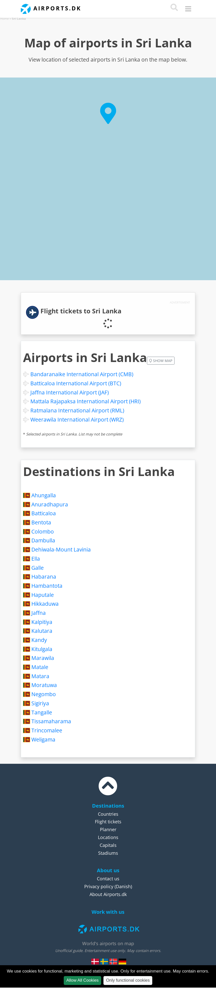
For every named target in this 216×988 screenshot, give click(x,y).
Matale (39, 667)
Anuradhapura (49, 504)
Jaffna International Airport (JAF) (69, 392)
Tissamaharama (51, 721)
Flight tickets (108, 822)
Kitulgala (41, 649)
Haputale (42, 594)
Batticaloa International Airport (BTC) (75, 383)
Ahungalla (43, 495)
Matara (40, 676)
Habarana (43, 576)
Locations (108, 837)
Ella (35, 558)
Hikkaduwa (45, 603)
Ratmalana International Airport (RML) (77, 410)
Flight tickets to (80, 311)
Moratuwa (44, 685)
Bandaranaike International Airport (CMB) (81, 374)
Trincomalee (46, 730)
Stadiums (108, 853)
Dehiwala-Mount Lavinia (61, 549)
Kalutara (41, 630)
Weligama (43, 739)
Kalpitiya (41, 621)
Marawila (42, 657)
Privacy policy (98, 886)
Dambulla (43, 540)
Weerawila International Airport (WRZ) (77, 419)
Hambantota (46, 585)
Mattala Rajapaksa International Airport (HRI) (85, 401)
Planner (108, 829)
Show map (160, 360)
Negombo (43, 694)
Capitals (108, 845)
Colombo (42, 531)
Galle (37, 567)
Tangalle (41, 712)
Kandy (39, 639)
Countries (108, 814)
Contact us (108, 879)
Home (4, 18)
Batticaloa (43, 513)
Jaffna (38, 612)
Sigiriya (40, 703)
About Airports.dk (108, 894)
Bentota (41, 522)
